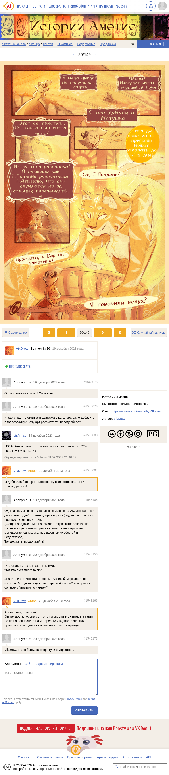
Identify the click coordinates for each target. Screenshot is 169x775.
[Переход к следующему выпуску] (84, 192)
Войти (29, 664)
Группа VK (106, 6)
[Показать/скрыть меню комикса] (132, 44)
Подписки (38, 6)
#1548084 (91, 470)
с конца (34, 44)
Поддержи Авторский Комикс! (45, 728)
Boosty (122, 6)
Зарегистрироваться (50, 664)
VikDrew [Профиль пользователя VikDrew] (22, 348)
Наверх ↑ (133, 446)
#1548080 (91, 435)
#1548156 (91, 554)
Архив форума (107, 757)
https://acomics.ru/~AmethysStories (136, 411)
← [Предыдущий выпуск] (74, 54)
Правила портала (80, 757)
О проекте (25, 757)
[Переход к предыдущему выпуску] (21, 192)
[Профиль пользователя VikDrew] (9, 350)
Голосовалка (56, 6)
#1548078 (91, 382)
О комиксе (64, 44)
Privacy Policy (73, 699)
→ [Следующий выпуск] (95, 54)
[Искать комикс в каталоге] (116, 767)
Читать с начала (14, 44)
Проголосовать (20, 366)
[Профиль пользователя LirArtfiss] (7, 435)
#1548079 (91, 406)
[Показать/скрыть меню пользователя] (162, 6)
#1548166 (91, 600)
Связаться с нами (50, 757)
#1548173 (91, 638)
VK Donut (143, 728)
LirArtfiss (19, 435)
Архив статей (132, 757)
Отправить (84, 710)
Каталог (23, 6)
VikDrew (19, 471)
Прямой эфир (77, 6)
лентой (48, 44)
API (93, 6)
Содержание (86, 44)
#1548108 (91, 499)
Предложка (108, 44)
